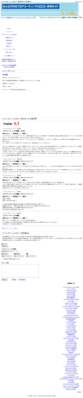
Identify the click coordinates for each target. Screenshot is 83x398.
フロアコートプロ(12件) (71, 303)
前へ (3, 228)
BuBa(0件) (71, 352)
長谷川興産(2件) (71, 297)
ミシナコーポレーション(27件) (71, 287)
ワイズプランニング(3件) (71, 315)
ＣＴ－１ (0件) (71, 289)
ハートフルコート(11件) (71, 308)
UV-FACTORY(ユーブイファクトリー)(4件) (71, 378)
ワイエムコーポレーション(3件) (71, 317)
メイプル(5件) (71, 313)
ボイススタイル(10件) (71, 347)
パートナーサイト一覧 (9, 49)
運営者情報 (9, 40)
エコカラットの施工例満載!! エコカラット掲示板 (9, 66)
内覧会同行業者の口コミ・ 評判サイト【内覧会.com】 (9, 60)
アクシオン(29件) (71, 329)
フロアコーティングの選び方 (9, 34)
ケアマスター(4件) (71, 371)
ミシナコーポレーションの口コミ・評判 (25, 17)
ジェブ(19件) (71, 382)
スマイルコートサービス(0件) (71, 338)
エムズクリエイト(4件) (71, 355)
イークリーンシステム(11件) (71, 366)
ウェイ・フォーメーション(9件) (71, 385)
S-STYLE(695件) (71, 292)
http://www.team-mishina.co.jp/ (18, 89)
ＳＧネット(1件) (71, 294)
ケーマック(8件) (71, 296)
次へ (16, 228)
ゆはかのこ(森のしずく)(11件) (71, 377)
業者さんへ (9, 46)
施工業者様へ (22, 279)
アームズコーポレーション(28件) (71, 306)
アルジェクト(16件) (71, 368)
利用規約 (9, 43)
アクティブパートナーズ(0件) (71, 384)
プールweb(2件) (71, 357)
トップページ (9, 31)
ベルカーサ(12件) (71, 361)
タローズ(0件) (71, 363)
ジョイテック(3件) (71, 336)
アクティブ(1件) (71, 350)
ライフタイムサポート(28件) (71, 299)
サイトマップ (78, 1)
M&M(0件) (71, 340)
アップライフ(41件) (71, 326)
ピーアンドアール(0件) (71, 304)
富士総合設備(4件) (71, 319)
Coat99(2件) (71, 320)
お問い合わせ (9, 52)
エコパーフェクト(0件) (71, 343)
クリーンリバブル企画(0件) (71, 387)
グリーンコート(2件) (71, 345)
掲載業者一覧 (10, 17)
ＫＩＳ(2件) (71, 324)
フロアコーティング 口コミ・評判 (46, 395)
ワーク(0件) (71, 301)
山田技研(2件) (71, 359)
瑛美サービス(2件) (71, 333)
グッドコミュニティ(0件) (71, 373)
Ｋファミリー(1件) (71, 364)
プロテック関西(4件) (71, 348)
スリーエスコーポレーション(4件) (71, 354)
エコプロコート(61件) (71, 290)
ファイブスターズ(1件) (71, 331)
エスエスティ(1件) (71, 310)
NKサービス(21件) (71, 389)
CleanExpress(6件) (71, 311)
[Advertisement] (41, 23)
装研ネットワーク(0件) (71, 370)
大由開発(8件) (71, 334)
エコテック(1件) (71, 327)
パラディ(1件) (71, 375)
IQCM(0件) (71, 380)
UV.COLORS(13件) (71, 341)
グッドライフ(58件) (71, 322)
